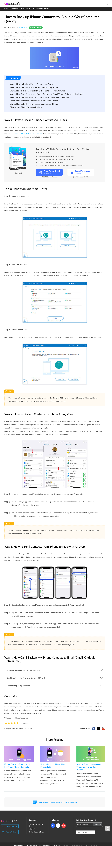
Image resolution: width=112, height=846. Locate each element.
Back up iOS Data (25, 9)
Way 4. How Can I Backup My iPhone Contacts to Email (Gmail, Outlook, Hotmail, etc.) (47, 94)
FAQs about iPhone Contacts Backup (26, 107)
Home (6, 9)
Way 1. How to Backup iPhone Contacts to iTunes (31, 84)
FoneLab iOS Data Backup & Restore (28, 134)
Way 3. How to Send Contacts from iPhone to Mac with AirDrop (37, 90)
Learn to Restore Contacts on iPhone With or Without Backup (89, 767)
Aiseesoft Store (11, 832)
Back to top (108, 829)
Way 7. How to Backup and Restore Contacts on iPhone (34, 104)
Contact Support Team (36, 832)
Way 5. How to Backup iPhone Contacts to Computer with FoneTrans (39, 97)
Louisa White (22, 27)
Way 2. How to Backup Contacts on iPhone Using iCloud (34, 87)
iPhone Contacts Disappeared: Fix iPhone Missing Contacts (17, 765)
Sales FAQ (32, 829)
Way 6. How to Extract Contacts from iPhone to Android (34, 100)
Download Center (11, 826)
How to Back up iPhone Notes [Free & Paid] (53, 765)
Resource (14, 9)
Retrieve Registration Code (36, 825)
